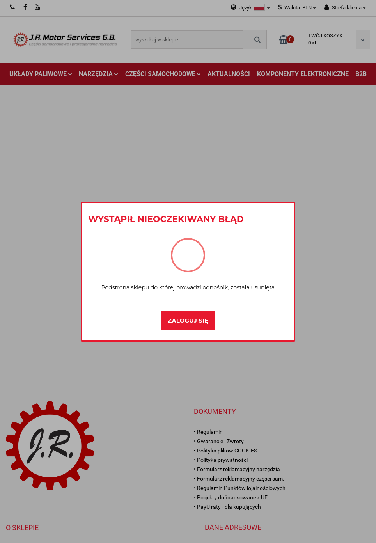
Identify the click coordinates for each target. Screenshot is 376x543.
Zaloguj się (188, 320)
